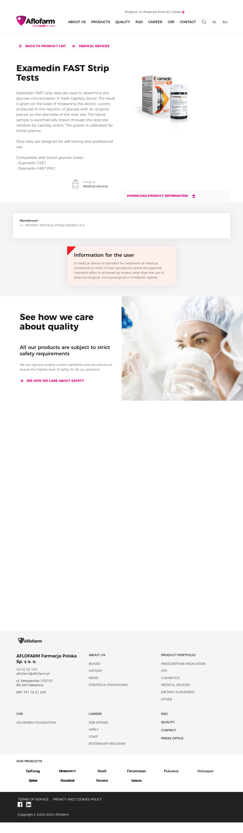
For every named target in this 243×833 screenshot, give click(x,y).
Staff (93, 747)
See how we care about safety (52, 381)
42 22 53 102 (26, 680)
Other (166, 710)
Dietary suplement (178, 703)
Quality (122, 23)
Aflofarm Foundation (36, 733)
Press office (172, 749)
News (93, 689)
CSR (171, 23)
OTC (164, 681)
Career (155, 23)
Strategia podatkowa (108, 696)
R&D (139, 23)
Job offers (98, 733)
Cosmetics (170, 689)
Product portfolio (178, 666)
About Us (77, 23)
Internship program (107, 754)
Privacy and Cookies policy (77, 810)
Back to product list (42, 46)
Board (94, 674)
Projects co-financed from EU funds (155, 13)
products (100, 23)
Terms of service (33, 810)
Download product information (161, 195)
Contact (188, 23)
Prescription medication (183, 674)
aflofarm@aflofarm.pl (32, 684)
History (95, 681)
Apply (94, 740)
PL (215, 23)
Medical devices (90, 46)
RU (224, 23)
